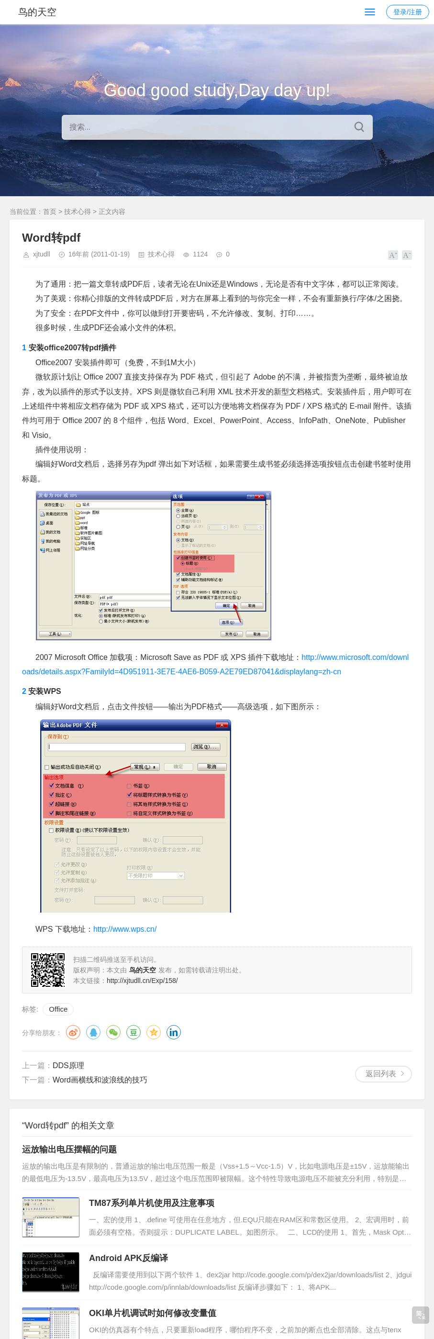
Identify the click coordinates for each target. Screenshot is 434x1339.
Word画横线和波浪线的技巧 (100, 1080)
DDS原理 (68, 1065)
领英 (174, 1032)
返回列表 (381, 1074)
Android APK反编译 (128, 1258)
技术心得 (77, 211)
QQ (93, 1032)
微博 (73, 1032)
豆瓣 (133, 1032)
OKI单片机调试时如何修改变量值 (152, 1313)
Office (58, 1009)
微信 (113, 1032)
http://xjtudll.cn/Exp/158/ (142, 980)
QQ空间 (153, 1032)
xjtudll (41, 254)
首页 (49, 211)
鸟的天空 (37, 12)
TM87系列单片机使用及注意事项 (151, 1203)
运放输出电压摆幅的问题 (69, 1149)
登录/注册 (407, 12)
